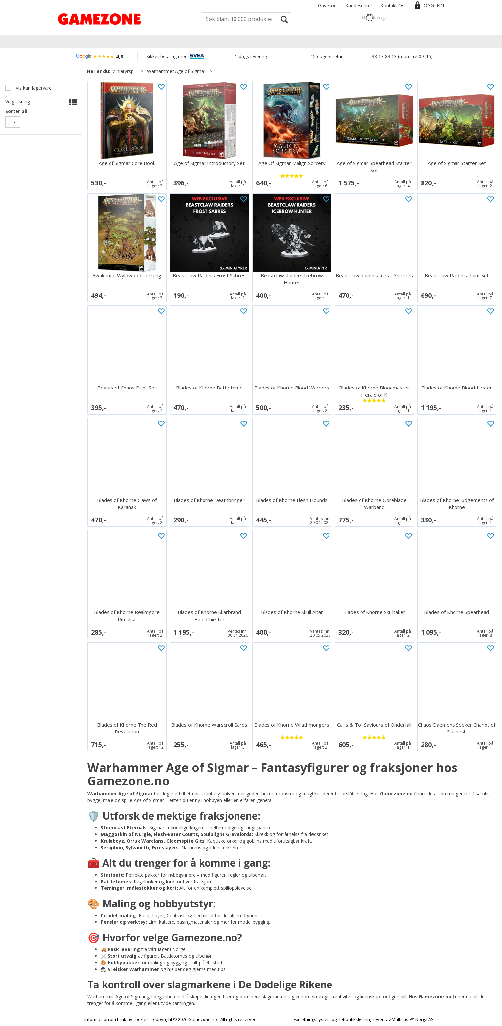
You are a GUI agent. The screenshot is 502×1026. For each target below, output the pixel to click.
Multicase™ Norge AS (413, 1019)
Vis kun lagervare (33, 88)
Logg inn (432, 5)
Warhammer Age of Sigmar (176, 71)
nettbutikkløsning (355, 1019)
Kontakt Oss (393, 5)
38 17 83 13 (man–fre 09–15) (402, 56)
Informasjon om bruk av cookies (116, 1019)
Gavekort (327, 5)
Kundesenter (358, 5)
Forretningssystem (312, 1019)
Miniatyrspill (124, 71)
